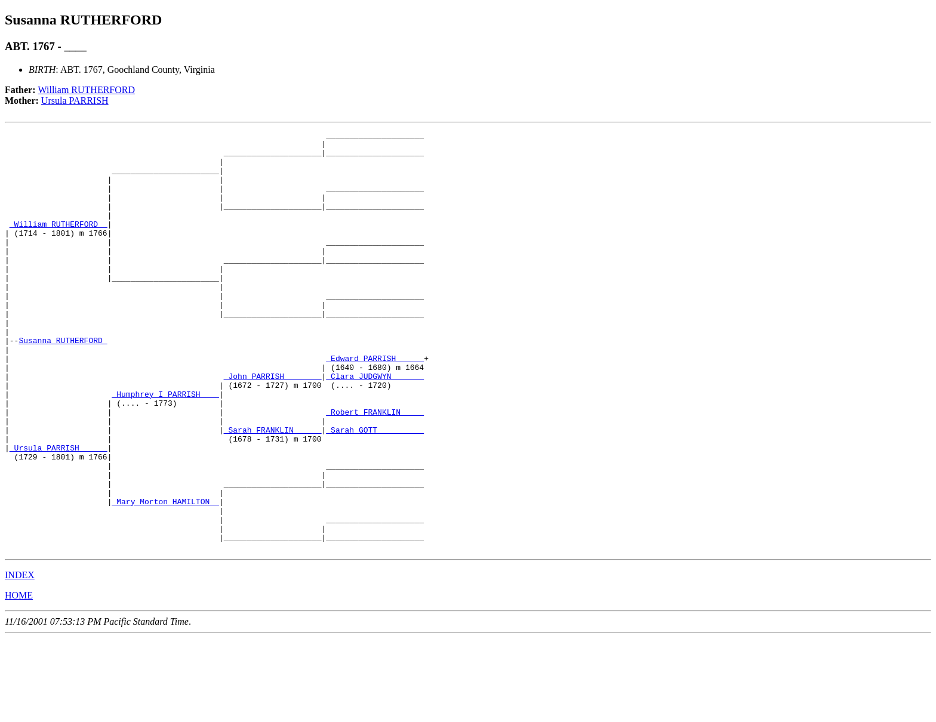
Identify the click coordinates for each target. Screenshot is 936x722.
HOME (19, 679)
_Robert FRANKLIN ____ (375, 469)
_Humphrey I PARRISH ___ (165, 447)
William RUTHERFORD (86, 90)
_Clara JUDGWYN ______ (375, 426)
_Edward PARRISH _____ (375, 404)
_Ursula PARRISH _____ (58, 512)
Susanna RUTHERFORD (63, 383)
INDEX (20, 659)
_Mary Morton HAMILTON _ (165, 576)
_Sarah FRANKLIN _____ (273, 490)
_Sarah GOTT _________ (375, 490)
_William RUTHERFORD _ (58, 243)
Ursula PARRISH (75, 100)
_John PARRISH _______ (273, 426)
